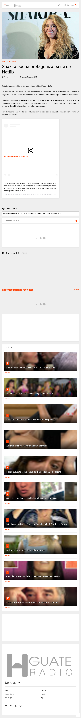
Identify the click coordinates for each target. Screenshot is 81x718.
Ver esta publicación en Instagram (16, 156)
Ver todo (76, 289)
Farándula (12, 61)
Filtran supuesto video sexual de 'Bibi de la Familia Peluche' (33, 472)
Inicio (3, 61)
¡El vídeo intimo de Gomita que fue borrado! (26, 445)
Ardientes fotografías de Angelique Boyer (25, 550)
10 (8, 598)
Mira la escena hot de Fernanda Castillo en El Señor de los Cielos (36, 524)
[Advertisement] (18, 271)
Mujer (42, 698)
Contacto (43, 690)
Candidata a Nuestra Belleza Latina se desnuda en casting (33, 576)
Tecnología (8, 698)
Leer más (7, 372)
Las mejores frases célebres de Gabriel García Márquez (32, 602)
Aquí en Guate (9, 694)
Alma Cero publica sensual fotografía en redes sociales (31, 498)
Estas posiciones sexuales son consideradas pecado (30, 419)
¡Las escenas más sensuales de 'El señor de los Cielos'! (31, 367)
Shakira (27, 194)
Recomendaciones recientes (17, 289)
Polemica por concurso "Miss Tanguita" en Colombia (30, 393)
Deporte (43, 694)
